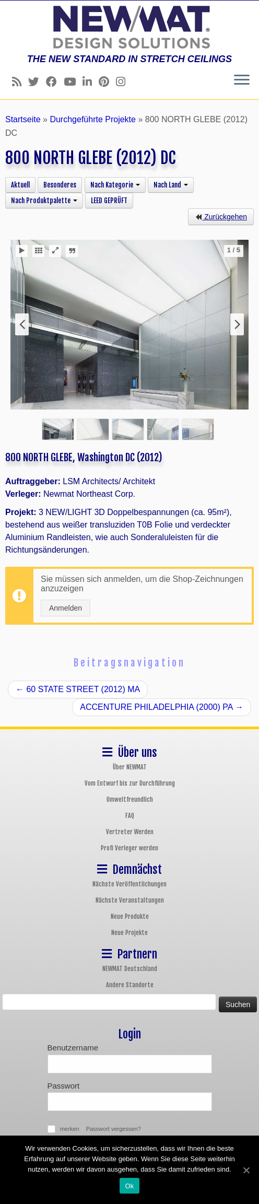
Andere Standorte (130, 985)
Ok (129, 1186)
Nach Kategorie (115, 185)
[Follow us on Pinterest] (107, 82)
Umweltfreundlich (130, 799)
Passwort (64, 1085)
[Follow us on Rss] (20, 82)
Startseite (23, 119)
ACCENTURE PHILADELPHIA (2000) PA (161, 707)
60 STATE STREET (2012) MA (78, 689)
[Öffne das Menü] (242, 80)
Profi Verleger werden (129, 848)
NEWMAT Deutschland (129, 969)
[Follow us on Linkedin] (91, 82)
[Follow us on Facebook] (55, 82)
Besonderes (59, 185)
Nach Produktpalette (44, 200)
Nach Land (171, 185)
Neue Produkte (130, 916)
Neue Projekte (129, 933)
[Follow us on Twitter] (37, 82)
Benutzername (73, 1047)
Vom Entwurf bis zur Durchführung (130, 783)
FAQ (129, 816)
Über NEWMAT (130, 767)
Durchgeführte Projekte (93, 119)
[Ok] (246, 1170)
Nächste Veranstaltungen (130, 900)
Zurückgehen (221, 217)
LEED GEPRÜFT (109, 200)
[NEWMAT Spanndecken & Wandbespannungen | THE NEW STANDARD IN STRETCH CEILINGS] (129, 27)
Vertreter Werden (130, 832)
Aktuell (20, 185)
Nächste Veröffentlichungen (129, 884)
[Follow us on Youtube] (73, 82)
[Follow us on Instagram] (124, 82)
